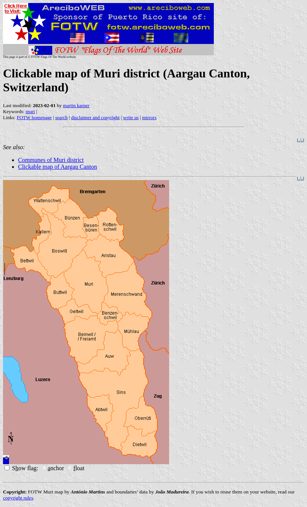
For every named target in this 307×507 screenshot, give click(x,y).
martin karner (76, 105)
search (61, 117)
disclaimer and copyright (95, 117)
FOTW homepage (34, 117)
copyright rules (18, 498)
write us (131, 117)
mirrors (149, 117)
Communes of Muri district (51, 160)
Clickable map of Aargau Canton (57, 166)
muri (30, 111)
